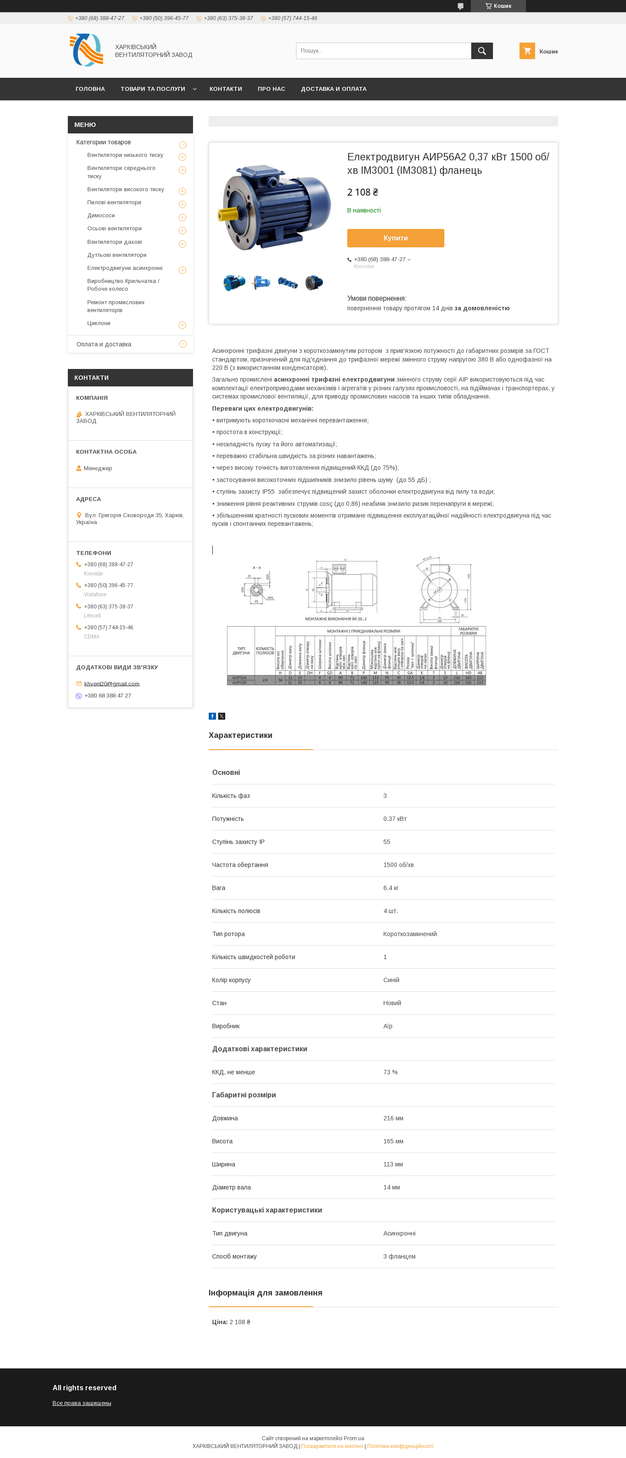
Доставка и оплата (333, 89)
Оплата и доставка (104, 344)
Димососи (101, 215)
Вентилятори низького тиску (125, 155)
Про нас (271, 89)
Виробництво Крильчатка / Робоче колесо (123, 285)
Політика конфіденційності (400, 1446)
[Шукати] (482, 51)
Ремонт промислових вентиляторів (116, 306)
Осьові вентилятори (114, 228)
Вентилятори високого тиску (125, 189)
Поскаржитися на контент (332, 1446)
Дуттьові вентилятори (117, 255)
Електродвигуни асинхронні (125, 268)
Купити (396, 238)
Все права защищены (82, 1403)
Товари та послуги (152, 89)
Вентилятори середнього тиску (121, 172)
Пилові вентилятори (114, 202)
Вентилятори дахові (114, 242)
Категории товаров (104, 142)
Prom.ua (354, 1438)
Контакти (226, 89)
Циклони (98, 323)
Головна (90, 89)
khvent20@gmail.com (112, 683)
